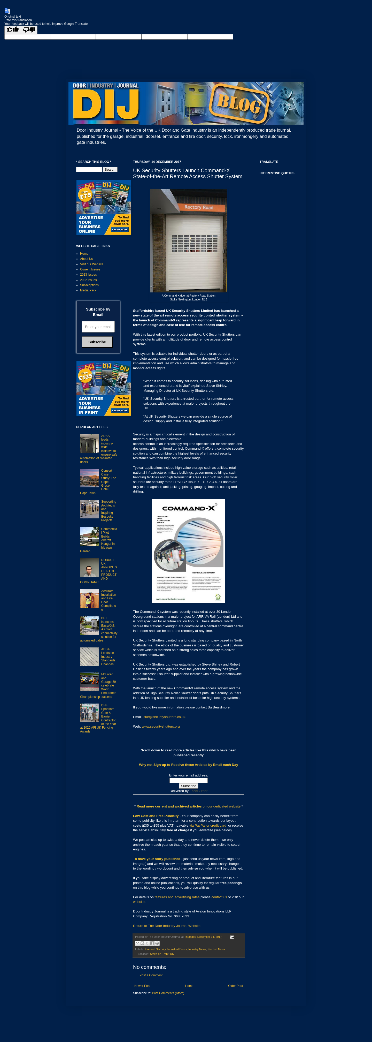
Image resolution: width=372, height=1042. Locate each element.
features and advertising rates (177, 897)
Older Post (235, 986)
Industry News (197, 949)
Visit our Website (91, 264)
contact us (219, 897)
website (139, 902)
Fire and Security (155, 949)
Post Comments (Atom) (168, 993)
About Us (86, 259)
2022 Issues (88, 280)
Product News (216, 949)
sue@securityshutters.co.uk (164, 717)
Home (189, 986)
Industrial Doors (177, 949)
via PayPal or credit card (207, 825)
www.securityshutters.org (161, 726)
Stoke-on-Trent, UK (162, 953)
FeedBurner (199, 791)
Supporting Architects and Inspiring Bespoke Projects (108, 511)
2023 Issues (88, 274)
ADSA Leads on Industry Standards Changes (108, 656)
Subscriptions (89, 285)
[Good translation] (12, 30)
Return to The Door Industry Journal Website (166, 926)
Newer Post (142, 986)
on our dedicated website (222, 806)
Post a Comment (151, 975)
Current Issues (90, 269)
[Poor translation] (29, 30)
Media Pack (88, 290)
